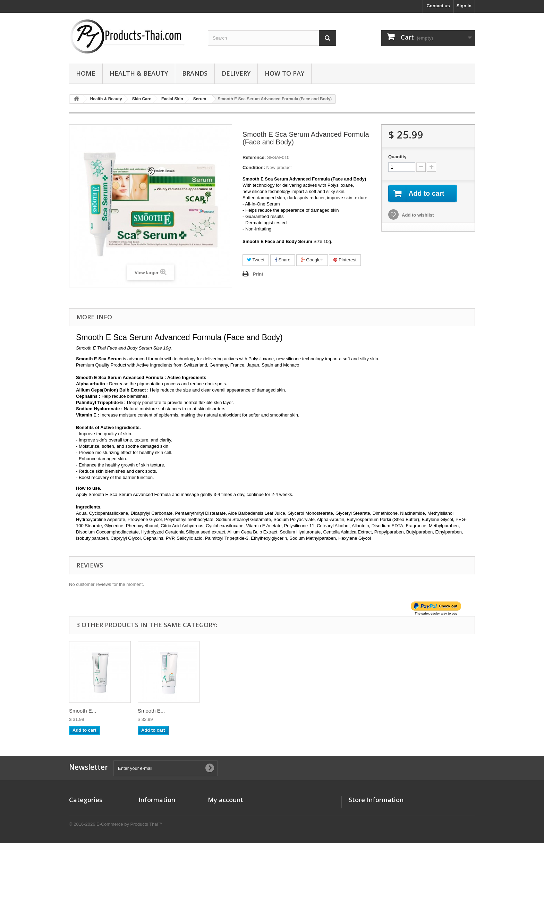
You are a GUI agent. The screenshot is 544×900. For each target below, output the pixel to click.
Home (85, 73)
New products (153, 820)
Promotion (80, 820)
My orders (218, 811)
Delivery (236, 73)
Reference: (254, 157)
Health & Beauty (139, 73)
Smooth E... (82, 711)
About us (148, 829)
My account (225, 800)
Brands (194, 73)
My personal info (226, 838)
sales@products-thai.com (400, 836)
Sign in (464, 5)
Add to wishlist (417, 215)
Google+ (312, 259)
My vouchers (221, 847)
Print (258, 274)
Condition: (254, 167)
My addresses (223, 829)
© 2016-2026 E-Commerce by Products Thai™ (115, 881)
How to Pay (284, 73)
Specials (147, 811)
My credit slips (223, 820)
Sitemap (147, 856)
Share (282, 259)
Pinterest (344, 259)
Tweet (255, 259)
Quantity (397, 156)
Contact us (438, 5)
